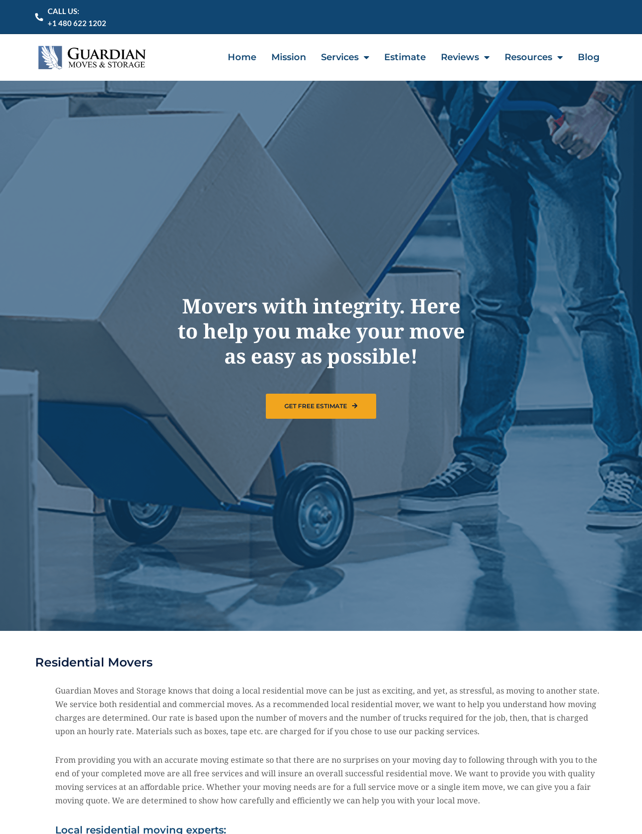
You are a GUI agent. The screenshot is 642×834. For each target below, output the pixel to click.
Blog (588, 56)
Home (242, 56)
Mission (288, 56)
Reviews (465, 56)
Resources (534, 56)
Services (345, 56)
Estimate (405, 56)
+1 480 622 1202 (77, 23)
